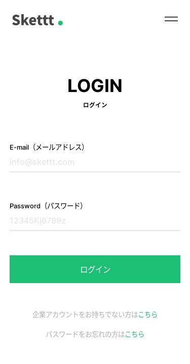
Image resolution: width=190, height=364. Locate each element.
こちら (148, 314)
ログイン (95, 270)
